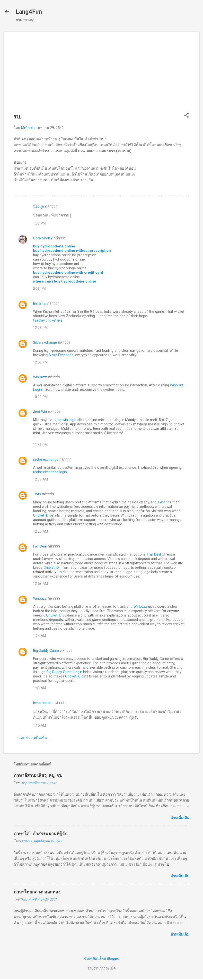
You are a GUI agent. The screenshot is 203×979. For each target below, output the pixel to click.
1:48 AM (39, 688)
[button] (186, 115)
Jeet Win (40, 412)
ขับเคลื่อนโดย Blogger (101, 958)
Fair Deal (40, 546)
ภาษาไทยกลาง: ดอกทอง (37, 891)
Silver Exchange (61, 355)
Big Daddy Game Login (64, 672)
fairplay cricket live (47, 320)
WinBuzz (40, 377)
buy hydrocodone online (54, 246)
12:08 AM (40, 479)
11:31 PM (40, 444)
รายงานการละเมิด (101, 968)
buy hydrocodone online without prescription (72, 250)
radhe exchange (45, 459)
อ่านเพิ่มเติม (180, 818)
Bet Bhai (39, 303)
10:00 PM (40, 397)
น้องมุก (38, 206)
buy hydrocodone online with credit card (68, 272)
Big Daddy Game (46, 650)
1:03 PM (39, 223)
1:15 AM (39, 725)
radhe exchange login (50, 472)
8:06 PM (39, 288)
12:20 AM (40, 531)
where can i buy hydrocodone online (64, 281)
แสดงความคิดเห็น (32, 738)
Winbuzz (40, 598)
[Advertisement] (101, 76)
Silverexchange (45, 342)
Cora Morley (43, 238)
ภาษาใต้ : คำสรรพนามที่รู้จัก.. (42, 833)
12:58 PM (40, 362)
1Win (37, 494)
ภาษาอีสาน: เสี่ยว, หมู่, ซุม (38, 775)
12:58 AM (40, 583)
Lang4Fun (29, 11)
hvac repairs (43, 703)
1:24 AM (39, 636)
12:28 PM (40, 327)
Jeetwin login (65, 420)
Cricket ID (40, 515)
